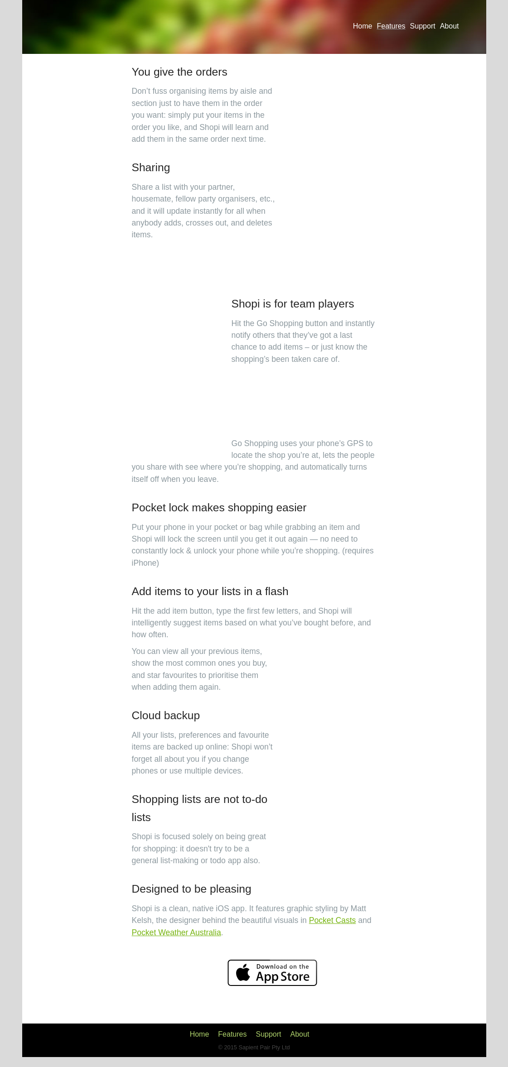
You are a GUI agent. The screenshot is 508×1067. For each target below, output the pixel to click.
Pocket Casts (332, 920)
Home (363, 26)
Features (391, 26)
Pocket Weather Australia (176, 932)
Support (422, 26)
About (449, 26)
